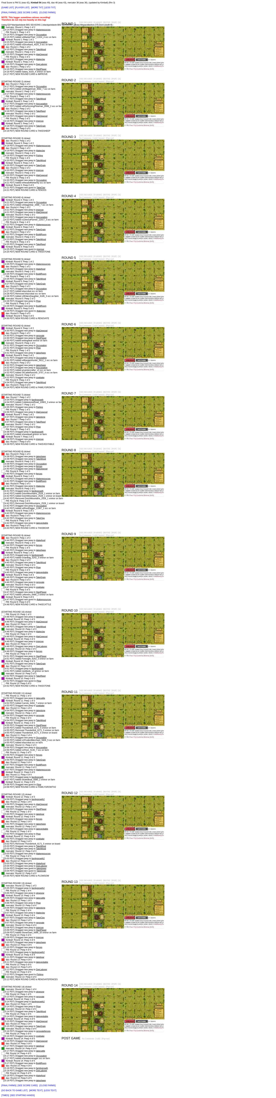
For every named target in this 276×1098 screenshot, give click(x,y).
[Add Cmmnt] (99, 25)
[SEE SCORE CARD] (28, 12)
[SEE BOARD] (85, 22)
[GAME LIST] (7, 7)
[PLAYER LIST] (22, 7)
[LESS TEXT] (50, 1090)
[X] (119, 22)
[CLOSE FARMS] (47, 12)
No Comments (85, 25)
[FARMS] (97, 22)
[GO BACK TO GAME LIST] (14, 1090)
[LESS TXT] (49, 7)
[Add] (97, 1038)
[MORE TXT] (37, 7)
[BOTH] (106, 22)
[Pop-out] (110, 25)
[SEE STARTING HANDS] (22, 1095)
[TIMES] (5, 1095)
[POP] (114, 22)
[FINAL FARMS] (8, 12)
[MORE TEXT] (36, 1090)
